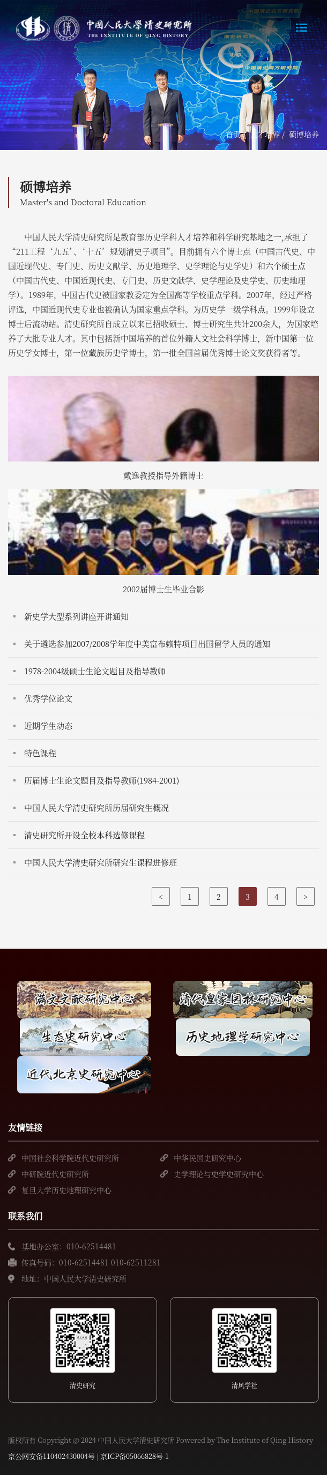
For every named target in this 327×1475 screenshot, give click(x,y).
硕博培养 (304, 134)
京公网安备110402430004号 (51, 1456)
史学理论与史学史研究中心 (219, 1173)
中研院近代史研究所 (55, 1173)
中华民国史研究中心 (207, 1157)
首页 (233, 134)
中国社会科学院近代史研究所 (70, 1157)
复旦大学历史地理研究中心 (66, 1190)
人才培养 (265, 134)
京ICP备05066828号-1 (134, 1456)
